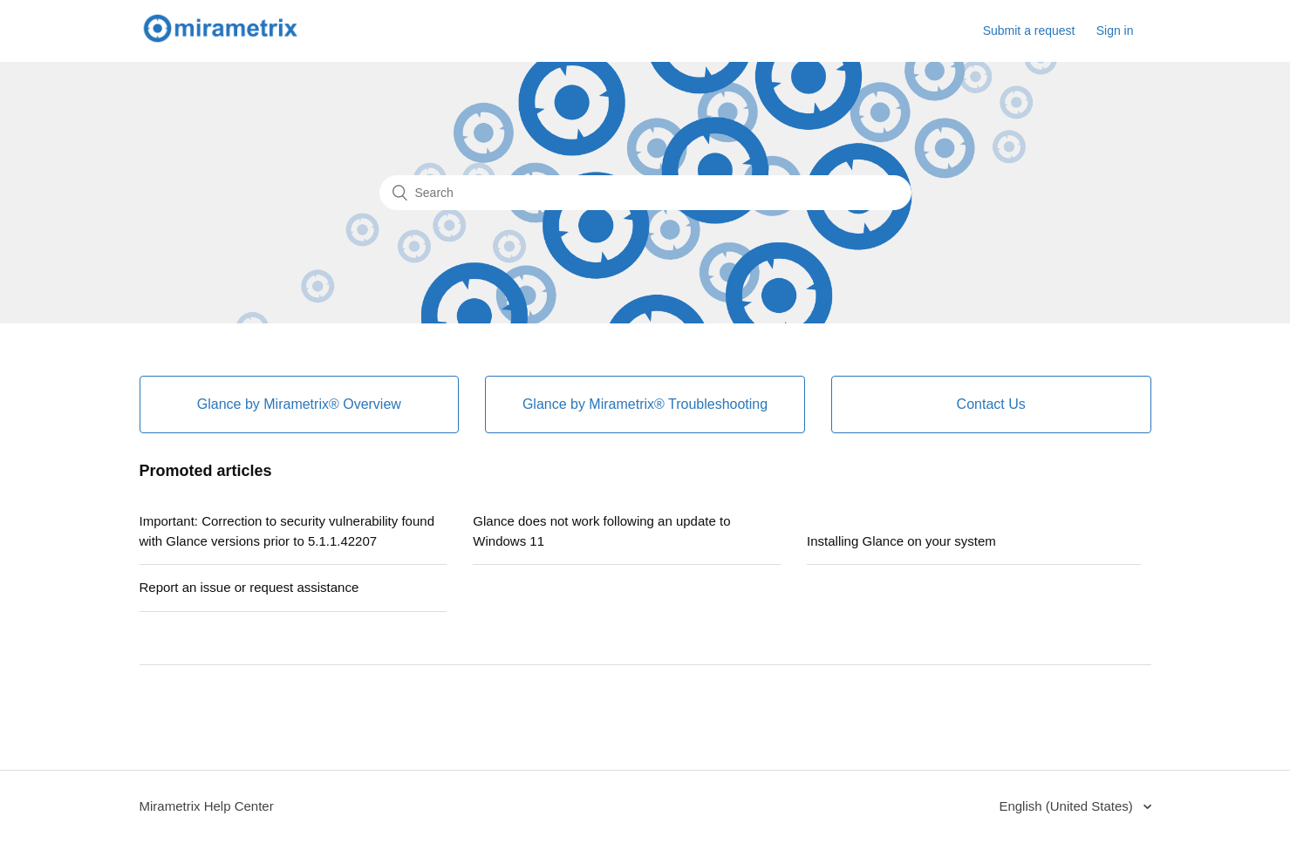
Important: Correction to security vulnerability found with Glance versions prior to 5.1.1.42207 (287, 530)
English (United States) (1067, 806)
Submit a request (1029, 30)
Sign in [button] (1115, 30)
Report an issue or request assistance (249, 587)
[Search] (645, 192)
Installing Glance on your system (901, 541)
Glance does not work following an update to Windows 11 (601, 530)
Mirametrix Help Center (207, 806)
